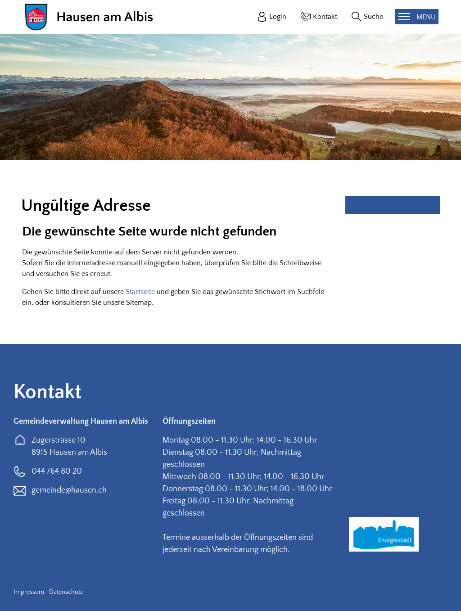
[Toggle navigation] (416, 16)
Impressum (29, 592)
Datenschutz (66, 592)
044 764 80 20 (57, 471)
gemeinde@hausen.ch (69, 490)
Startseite (140, 292)
